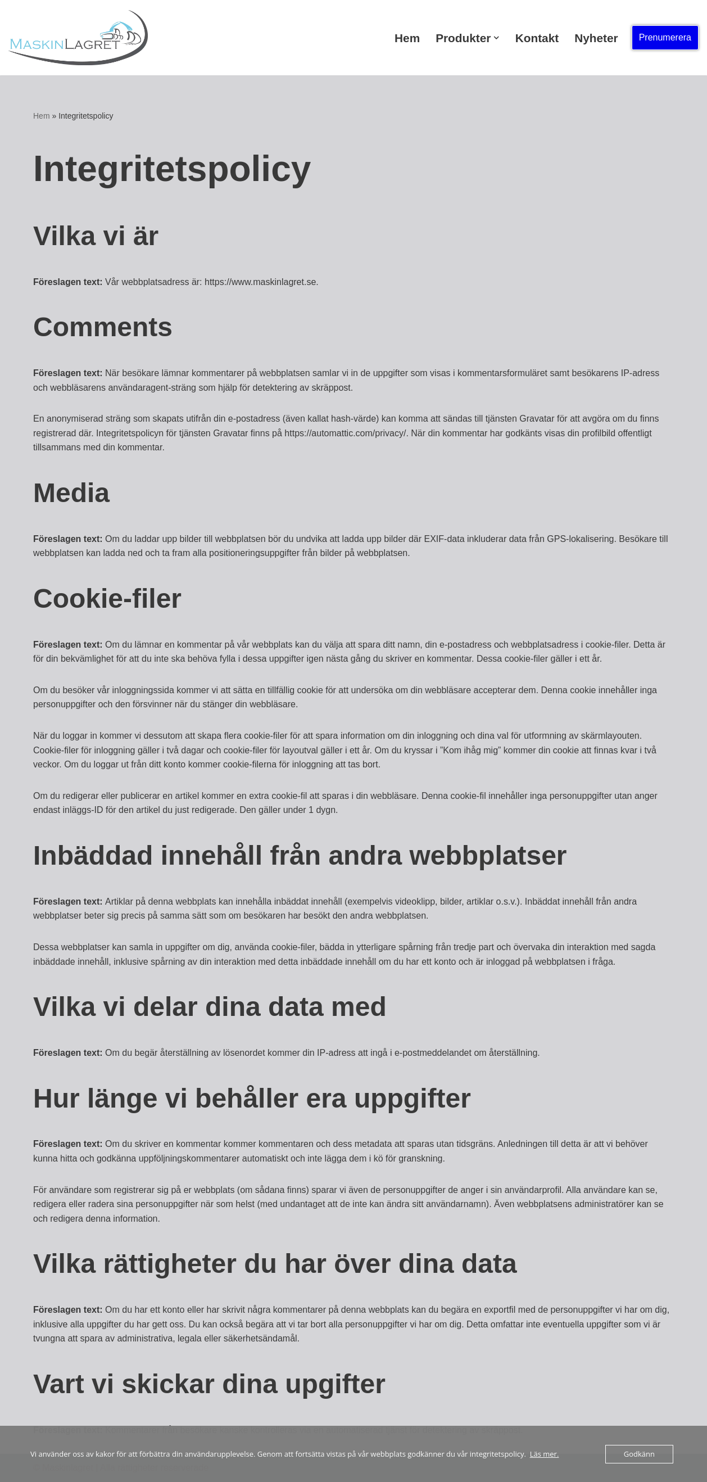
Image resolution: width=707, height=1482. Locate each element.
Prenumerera (665, 37)
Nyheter (596, 37)
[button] (496, 37)
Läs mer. (544, 1454)
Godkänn (639, 1454)
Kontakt (537, 37)
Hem (407, 37)
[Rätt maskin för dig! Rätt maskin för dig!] (78, 37)
